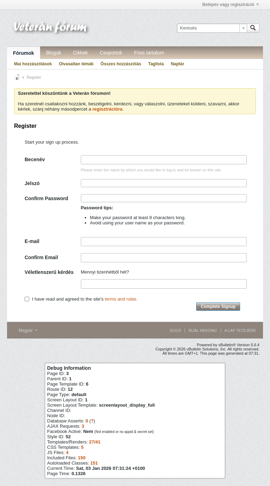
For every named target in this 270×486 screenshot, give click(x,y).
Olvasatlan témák (76, 63)
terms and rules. (121, 299)
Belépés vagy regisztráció (230, 4)
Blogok (53, 52)
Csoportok (111, 52)
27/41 (95, 442)
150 (81, 457)
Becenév (35, 159)
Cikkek (80, 52)
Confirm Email (41, 257)
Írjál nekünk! (202, 330)
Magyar (28, 330)
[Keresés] (212, 28)
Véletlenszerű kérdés (49, 272)
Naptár (177, 63)
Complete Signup (218, 306)
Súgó (175, 330)
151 (94, 463)
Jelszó (32, 183)
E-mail (32, 241)
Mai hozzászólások (33, 63)
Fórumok (23, 53)
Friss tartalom (149, 52)
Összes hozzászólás (121, 63)
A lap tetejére (240, 330)
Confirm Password (46, 198)
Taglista (155, 63)
